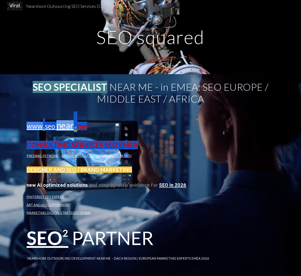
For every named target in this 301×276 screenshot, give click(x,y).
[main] (150, 37)
